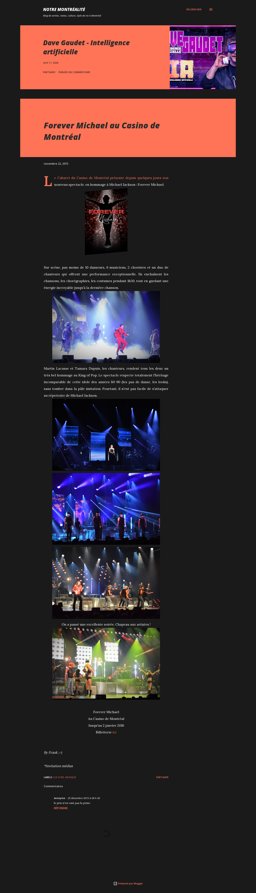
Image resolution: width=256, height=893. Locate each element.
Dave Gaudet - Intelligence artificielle (86, 47)
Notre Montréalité (64, 9)
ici (114, 732)
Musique (70, 777)
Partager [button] (49, 72)
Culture (58, 777)
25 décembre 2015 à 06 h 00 (84, 798)
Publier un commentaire (74, 72)
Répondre (61, 808)
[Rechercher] (193, 9)
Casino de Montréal (93, 178)
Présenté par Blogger (128, 883)
